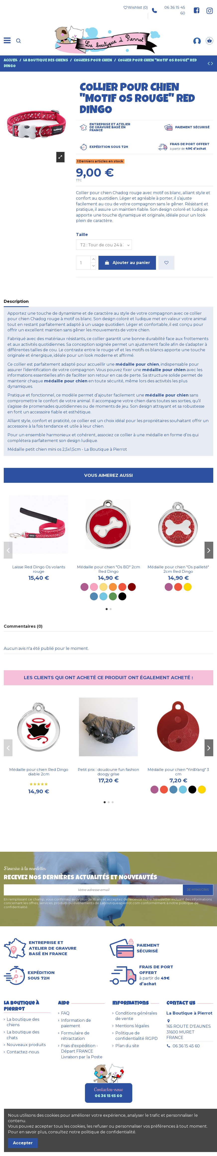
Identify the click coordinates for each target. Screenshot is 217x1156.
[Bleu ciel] (103, 596)
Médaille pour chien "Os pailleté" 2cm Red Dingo (178, 569)
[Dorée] (188, 587)
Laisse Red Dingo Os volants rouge (38, 569)
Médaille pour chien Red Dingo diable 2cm (38, 771)
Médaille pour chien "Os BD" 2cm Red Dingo (108, 569)
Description (16, 301)
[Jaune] (103, 587)
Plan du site (127, 1045)
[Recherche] (18, 40)
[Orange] (113, 587)
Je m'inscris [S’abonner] (198, 889)
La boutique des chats (23, 1035)
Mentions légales (132, 1025)
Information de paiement (76, 1023)
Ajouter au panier (127, 262)
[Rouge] (122, 587)
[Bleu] (94, 596)
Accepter (23, 1143)
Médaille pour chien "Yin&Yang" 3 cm (178, 771)
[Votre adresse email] (93, 890)
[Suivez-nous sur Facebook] (196, 10)
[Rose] (94, 587)
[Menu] (7, 40)
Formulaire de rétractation (75, 1036)
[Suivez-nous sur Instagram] (207, 10)
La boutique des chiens (23, 1022)
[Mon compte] (197, 40)
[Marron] (132, 587)
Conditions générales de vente (136, 1016)
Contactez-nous (23, 1052)
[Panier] (209, 41)
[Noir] (122, 596)
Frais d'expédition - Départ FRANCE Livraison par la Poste (81, 1051)
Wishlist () (135, 7)
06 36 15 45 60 (168, 10)
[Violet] (84, 587)
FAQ (65, 1013)
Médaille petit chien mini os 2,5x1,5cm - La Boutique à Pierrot (67, 449)
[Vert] (113, 596)
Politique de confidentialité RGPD (136, 1036)
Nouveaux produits (26, 1044)
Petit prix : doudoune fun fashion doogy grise (108, 771)
